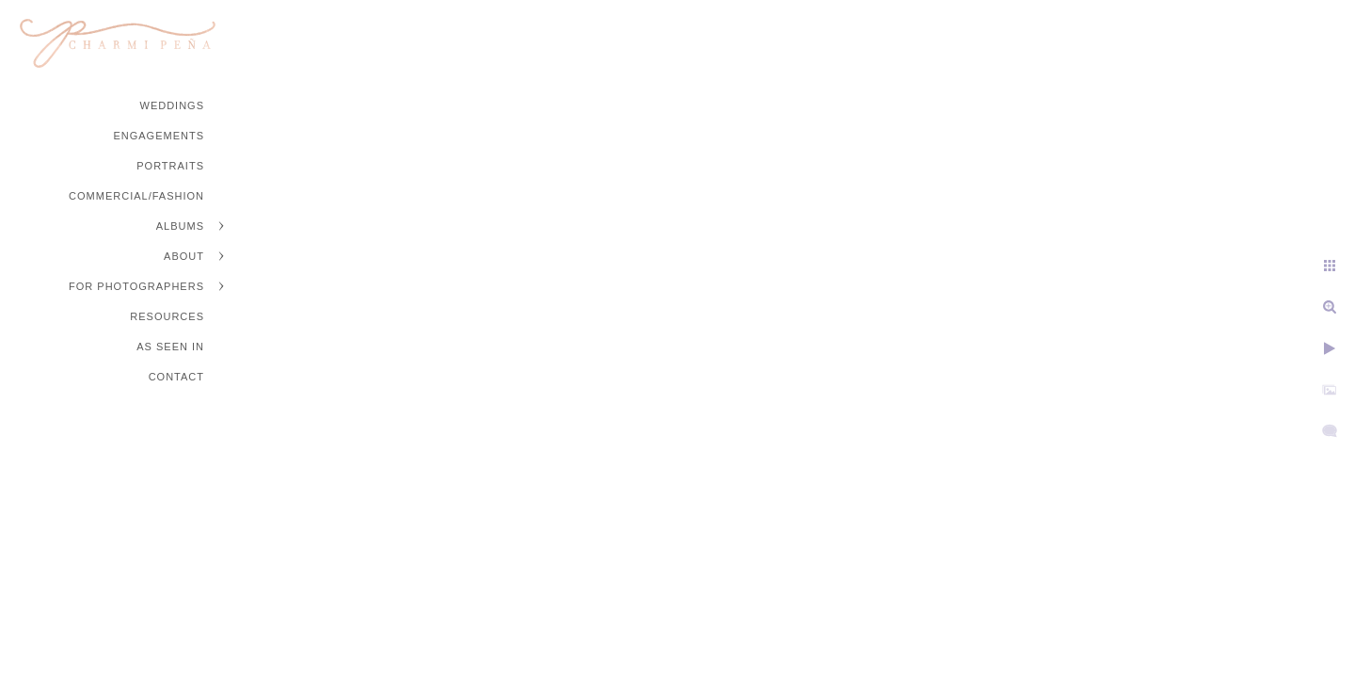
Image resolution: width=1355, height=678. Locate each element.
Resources (167, 316)
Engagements (158, 135)
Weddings (172, 105)
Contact (176, 376)
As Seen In (170, 346)
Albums (180, 226)
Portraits (170, 165)
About (184, 256)
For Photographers (136, 286)
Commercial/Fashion (136, 196)
